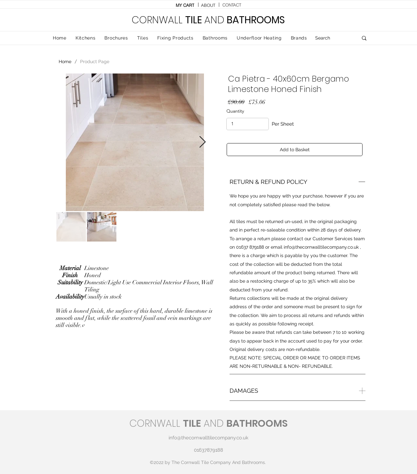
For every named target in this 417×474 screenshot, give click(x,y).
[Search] (331, 38)
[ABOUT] (208, 5)
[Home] (65, 61)
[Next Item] (202, 142)
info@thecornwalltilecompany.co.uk (321, 247)
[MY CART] (184, 5)
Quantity (235, 111)
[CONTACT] (232, 5)
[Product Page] (95, 61)
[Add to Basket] (295, 149)
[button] (143, 38)
